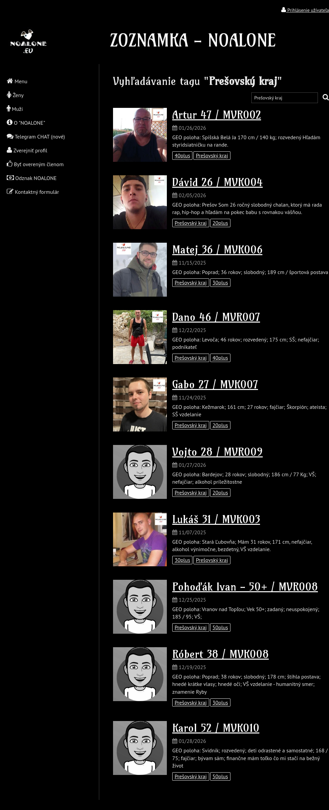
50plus (220, 627)
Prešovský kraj (212, 155)
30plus (220, 282)
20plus (220, 222)
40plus (182, 155)
